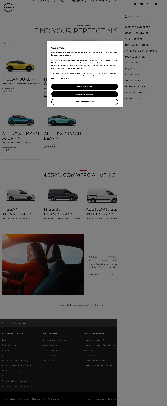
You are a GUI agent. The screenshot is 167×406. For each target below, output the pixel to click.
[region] (85, 74)
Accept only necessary (84, 94)
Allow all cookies (84, 87)
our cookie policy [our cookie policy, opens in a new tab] (62, 78)
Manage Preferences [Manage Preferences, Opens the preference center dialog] (85, 102)
